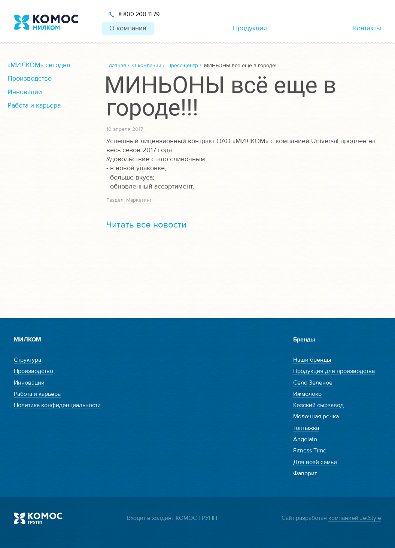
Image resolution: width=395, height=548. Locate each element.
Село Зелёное (312, 382)
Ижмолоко (307, 394)
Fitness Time (309, 450)
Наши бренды (312, 360)
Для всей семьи (315, 462)
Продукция (250, 28)
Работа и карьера (34, 105)
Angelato (305, 439)
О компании (127, 28)
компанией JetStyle (354, 518)
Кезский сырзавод (318, 405)
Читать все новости (146, 225)
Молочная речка (316, 416)
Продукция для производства (334, 371)
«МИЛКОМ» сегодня (38, 65)
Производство (29, 78)
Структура (27, 360)
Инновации (24, 92)
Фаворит (305, 473)
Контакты (367, 28)
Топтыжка (306, 428)
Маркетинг (139, 200)
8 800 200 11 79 (138, 14)
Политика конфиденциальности (57, 405)
